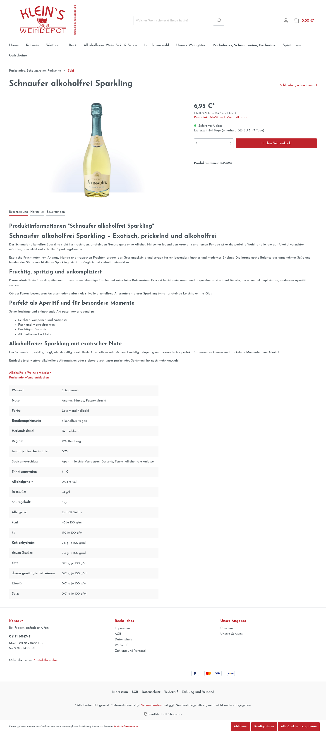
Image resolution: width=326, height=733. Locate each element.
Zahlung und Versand (130, 651)
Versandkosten (151, 705)
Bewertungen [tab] (55, 212)
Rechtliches (124, 621)
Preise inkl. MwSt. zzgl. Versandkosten (220, 117)
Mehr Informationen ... (127, 726)
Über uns (226, 628)
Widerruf (121, 645)
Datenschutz (123, 639)
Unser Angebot (233, 621)
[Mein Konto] (286, 20)
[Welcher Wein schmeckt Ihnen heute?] (174, 20)
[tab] (18, 212)
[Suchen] (218, 21)
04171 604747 (20, 636)
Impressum (122, 628)
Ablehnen (241, 726)
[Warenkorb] (304, 20)
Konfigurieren (264, 726)
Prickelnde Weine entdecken (29, 377)
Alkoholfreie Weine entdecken (30, 373)
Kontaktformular (45, 660)
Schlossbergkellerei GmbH (298, 85)
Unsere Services (231, 634)
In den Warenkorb (276, 143)
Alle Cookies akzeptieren (299, 726)
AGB (118, 634)
